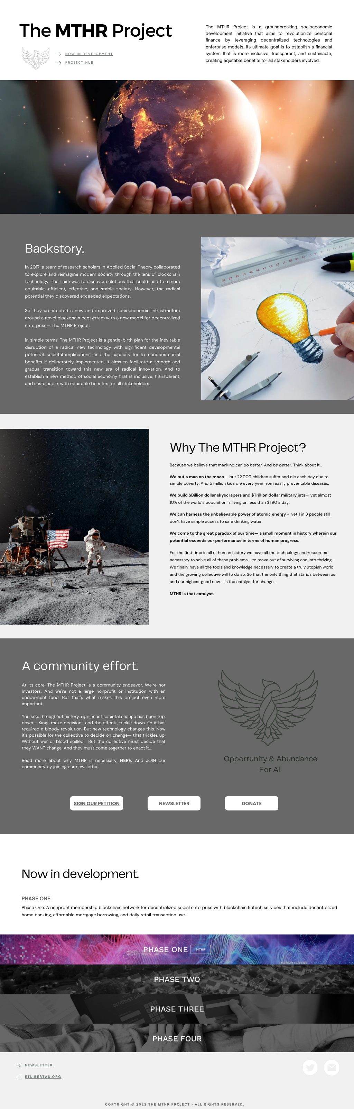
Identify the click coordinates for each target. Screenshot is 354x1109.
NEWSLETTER (39, 1065)
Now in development (89, 54)
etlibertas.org (43, 1077)
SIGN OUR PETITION (97, 803)
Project (75, 63)
